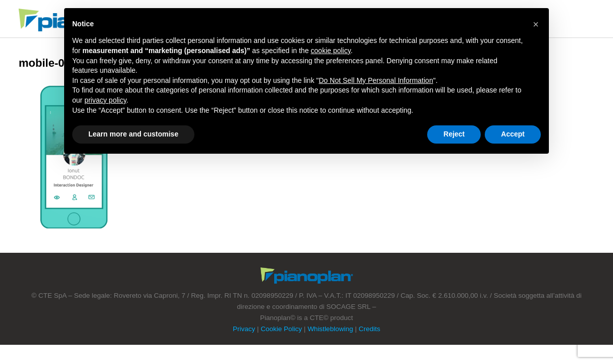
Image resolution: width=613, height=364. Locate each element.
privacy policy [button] (105, 100)
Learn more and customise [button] (133, 134)
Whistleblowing (330, 329)
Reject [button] (454, 134)
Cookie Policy (281, 329)
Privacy (244, 329)
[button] (536, 24)
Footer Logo (307, 275)
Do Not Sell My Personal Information (376, 80)
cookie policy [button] (330, 51)
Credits (369, 329)
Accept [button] (513, 134)
